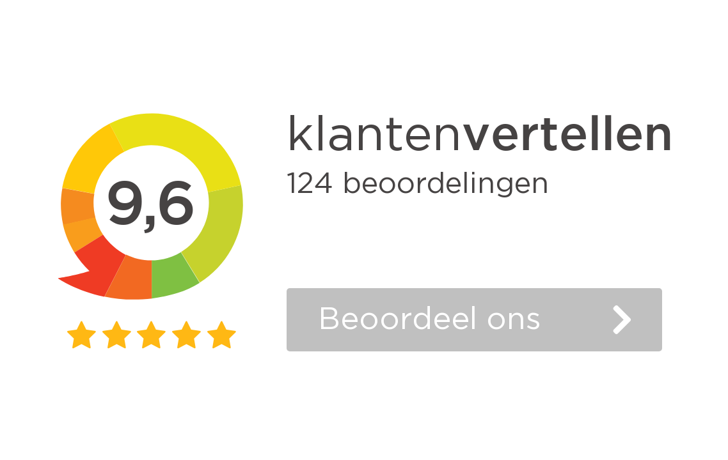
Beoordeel (429, 319)
